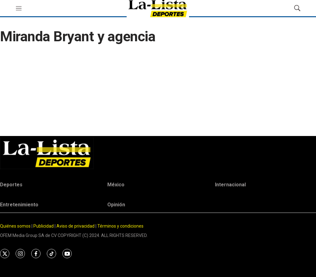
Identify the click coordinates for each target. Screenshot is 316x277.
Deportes (11, 185)
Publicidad (44, 226)
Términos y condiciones (120, 226)
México (115, 185)
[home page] (158, 153)
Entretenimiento (19, 205)
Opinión (116, 205)
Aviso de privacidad (75, 226)
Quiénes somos (15, 226)
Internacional (230, 185)
